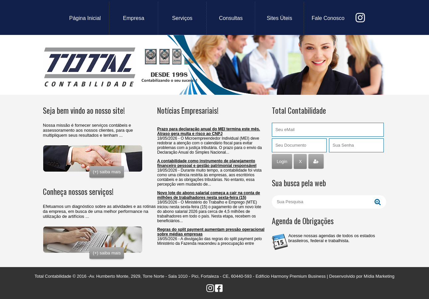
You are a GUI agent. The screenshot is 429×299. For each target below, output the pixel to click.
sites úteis (279, 18)
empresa (133, 18)
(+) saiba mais (107, 171)
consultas (231, 18)
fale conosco (328, 18)
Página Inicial (85, 18)
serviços (182, 18)
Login (282, 161)
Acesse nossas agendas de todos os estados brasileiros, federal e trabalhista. (331, 238)
